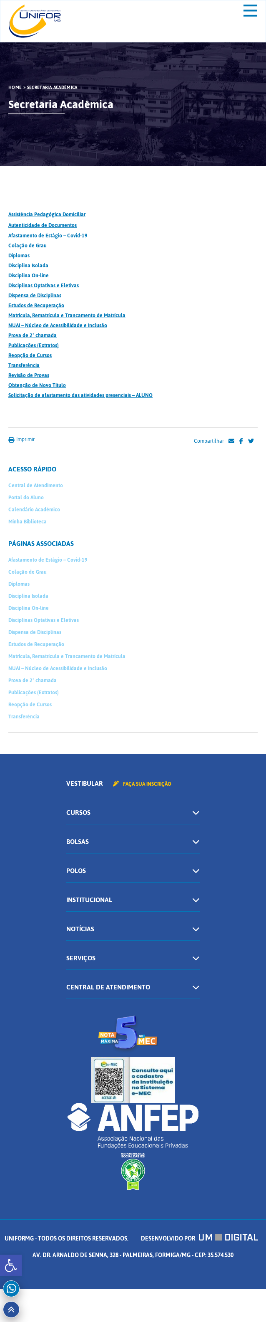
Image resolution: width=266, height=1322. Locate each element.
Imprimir (21, 439)
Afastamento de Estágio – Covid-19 (48, 236)
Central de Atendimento (35, 486)
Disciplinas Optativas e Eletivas (43, 286)
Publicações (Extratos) (33, 345)
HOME (15, 87)
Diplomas (19, 256)
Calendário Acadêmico (34, 510)
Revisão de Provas (28, 375)
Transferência (24, 365)
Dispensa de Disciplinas (34, 296)
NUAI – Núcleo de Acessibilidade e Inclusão (57, 325)
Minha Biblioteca (27, 522)
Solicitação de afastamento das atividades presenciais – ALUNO (80, 395)
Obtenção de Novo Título (37, 385)
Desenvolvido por (199, 1238)
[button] (11, 1265)
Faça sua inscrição (142, 784)
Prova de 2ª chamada (32, 335)
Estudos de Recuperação (36, 306)
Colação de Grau (27, 246)
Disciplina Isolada (28, 266)
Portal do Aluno (26, 498)
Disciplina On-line (28, 276)
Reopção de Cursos (30, 355)
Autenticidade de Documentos (42, 225)
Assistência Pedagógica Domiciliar (46, 215)
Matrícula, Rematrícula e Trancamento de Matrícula (66, 316)
